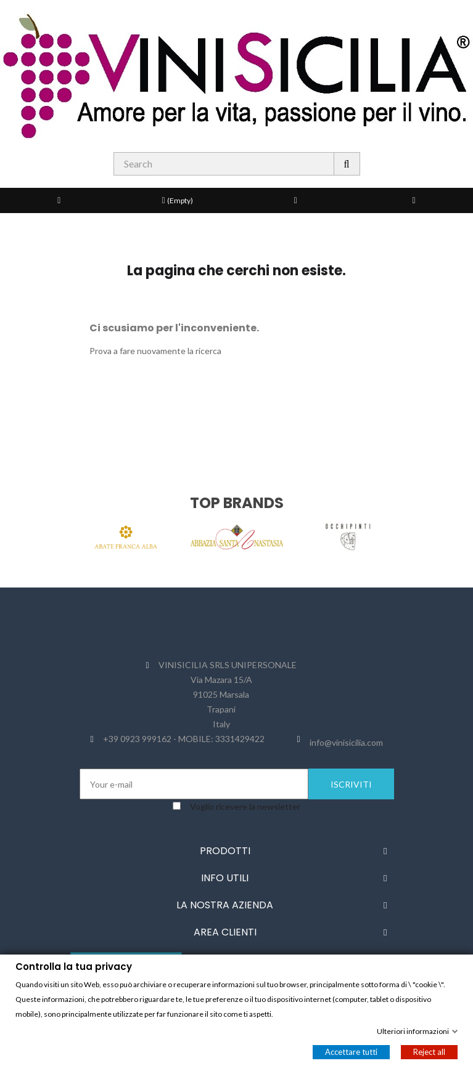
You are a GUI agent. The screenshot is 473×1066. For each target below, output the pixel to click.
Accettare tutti (351, 1051)
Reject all (429, 1051)
